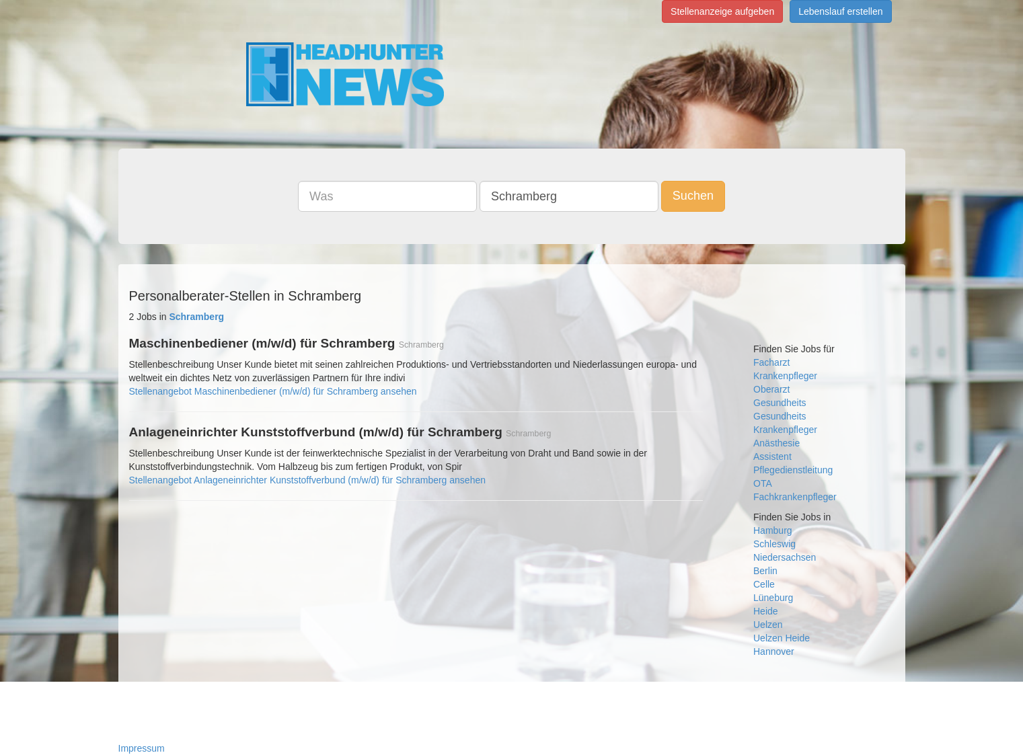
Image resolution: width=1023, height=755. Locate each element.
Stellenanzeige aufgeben (722, 11)
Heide (765, 611)
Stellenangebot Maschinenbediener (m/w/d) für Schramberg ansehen (273, 391)
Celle (764, 584)
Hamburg (772, 530)
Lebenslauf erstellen (840, 11)
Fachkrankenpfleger (795, 496)
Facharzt (771, 362)
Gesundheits (779, 402)
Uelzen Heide (781, 638)
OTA (762, 483)
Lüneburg (773, 597)
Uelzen (768, 624)
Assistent (772, 456)
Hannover (773, 651)
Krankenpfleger (785, 375)
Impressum (141, 748)
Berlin (765, 570)
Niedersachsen (784, 557)
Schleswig (774, 544)
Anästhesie (776, 443)
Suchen (693, 195)
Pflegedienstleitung (793, 470)
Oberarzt (771, 389)
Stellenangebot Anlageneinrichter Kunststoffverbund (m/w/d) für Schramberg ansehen (307, 480)
